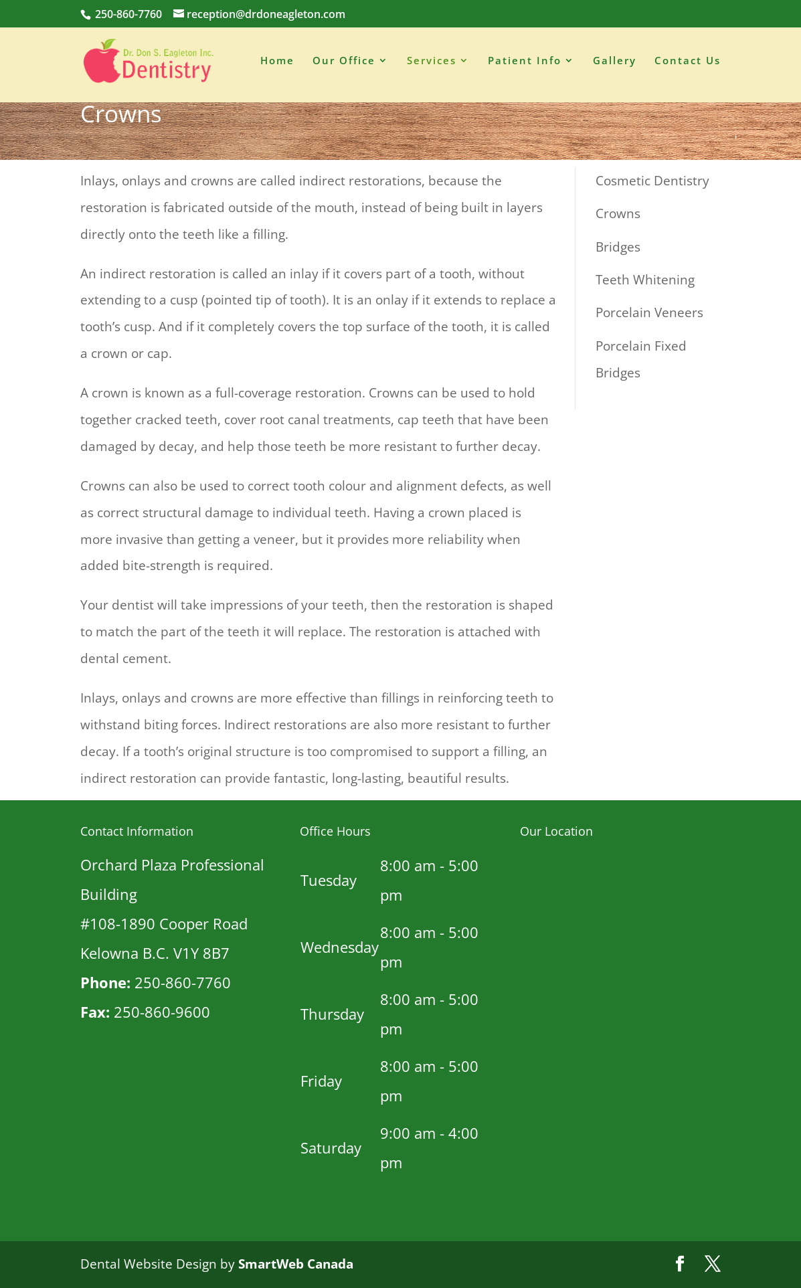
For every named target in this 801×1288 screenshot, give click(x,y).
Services (431, 63)
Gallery (614, 63)
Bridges (618, 247)
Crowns (618, 213)
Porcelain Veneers (649, 312)
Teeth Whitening (645, 279)
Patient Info (524, 63)
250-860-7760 (127, 14)
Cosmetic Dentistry (652, 180)
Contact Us (687, 63)
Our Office (344, 63)
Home (277, 63)
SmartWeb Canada (295, 1264)
